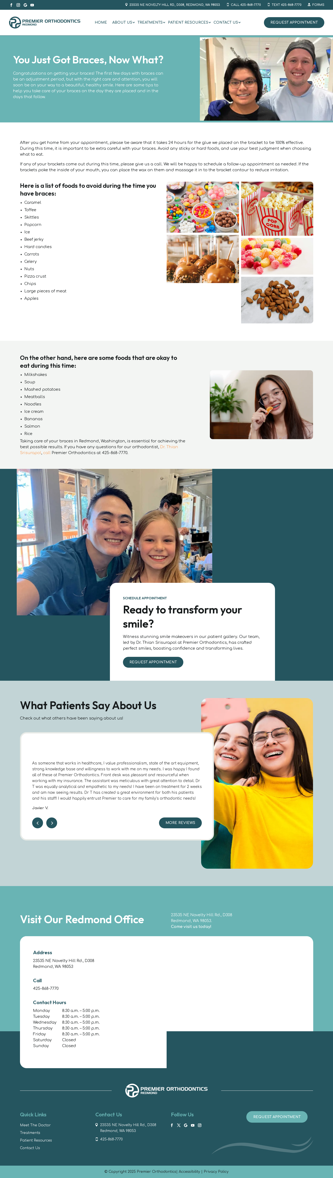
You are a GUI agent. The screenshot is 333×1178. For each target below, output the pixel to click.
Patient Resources (36, 1140)
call (47, 453)
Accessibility (189, 1172)
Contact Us (30, 1148)
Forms (318, 5)
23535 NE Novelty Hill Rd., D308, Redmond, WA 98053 (174, 5)
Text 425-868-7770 (287, 5)
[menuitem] (101, 22)
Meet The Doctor (35, 1125)
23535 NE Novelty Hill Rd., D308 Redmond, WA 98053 (128, 1128)
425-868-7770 (46, 988)
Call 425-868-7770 (246, 5)
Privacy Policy (216, 1172)
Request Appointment (294, 23)
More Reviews (180, 828)
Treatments (30, 1133)
